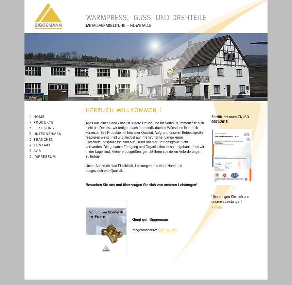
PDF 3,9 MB (167, 230)
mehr (218, 207)
